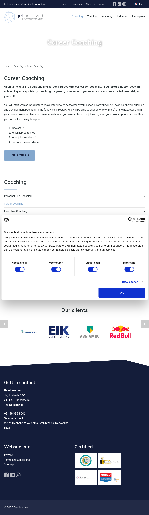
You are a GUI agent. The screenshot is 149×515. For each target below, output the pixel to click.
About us (90, 4)
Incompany (138, 16)
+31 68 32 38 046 (14, 413)
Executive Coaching (15, 211)
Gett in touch (17, 155)
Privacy (8, 455)
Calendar (122, 16)
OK (122, 292)
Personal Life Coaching (18, 196)
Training (92, 16)
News (102, 4)
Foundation (77, 4)
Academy (106, 16)
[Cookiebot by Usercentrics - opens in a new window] (130, 219)
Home (64, 4)
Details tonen (130, 281)
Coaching (77, 16)
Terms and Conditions (17, 459)
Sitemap (9, 464)
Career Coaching (13, 203)
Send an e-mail (13, 418)
